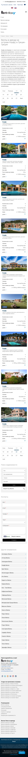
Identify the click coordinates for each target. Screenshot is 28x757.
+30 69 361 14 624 (21, 1)
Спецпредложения (6, 706)
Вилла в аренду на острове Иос (9, 687)
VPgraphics (23, 739)
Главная (3, 36)
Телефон (5, 514)
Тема (4, 519)
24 (3, 98)
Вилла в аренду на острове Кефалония (11, 690)
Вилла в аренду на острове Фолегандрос (11, 685)
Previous (10, 91)
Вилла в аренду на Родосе (8, 733)
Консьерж (3, 29)
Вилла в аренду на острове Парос (10, 697)
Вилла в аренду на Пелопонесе (9, 694)
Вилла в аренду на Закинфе (8, 728)
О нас (2, 17)
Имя (4, 502)
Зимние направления (6, 708)
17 (16, 91)
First (4, 91)
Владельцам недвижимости (8, 715)
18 (21, 91)
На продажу (4, 26)
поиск (14, 485)
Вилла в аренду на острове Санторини (11, 696)
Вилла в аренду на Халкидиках (9, 724)
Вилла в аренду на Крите (7, 726)
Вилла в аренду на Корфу (7, 722)
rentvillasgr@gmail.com (10, 1)
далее (3, 138)
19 (3, 94)
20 (7, 94)
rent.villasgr (8, 669)
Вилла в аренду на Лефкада (8, 729)
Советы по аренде (6, 712)
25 (7, 98)
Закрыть (22, 753)
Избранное (4, 713)
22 (16, 94)
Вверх (14, 741)
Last (4, 102)
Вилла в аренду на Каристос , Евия (10, 689)
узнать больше (14, 754)
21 (12, 94)
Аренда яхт (4, 23)
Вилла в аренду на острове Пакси (10, 692)
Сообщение (6, 525)
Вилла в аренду (5, 20)
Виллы (7, 36)
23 (21, 94)
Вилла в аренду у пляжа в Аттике (9, 683)
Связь (2, 32)
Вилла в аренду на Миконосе (8, 731)
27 (16, 98)
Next (21, 98)
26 (12, 98)
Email (4, 508)
